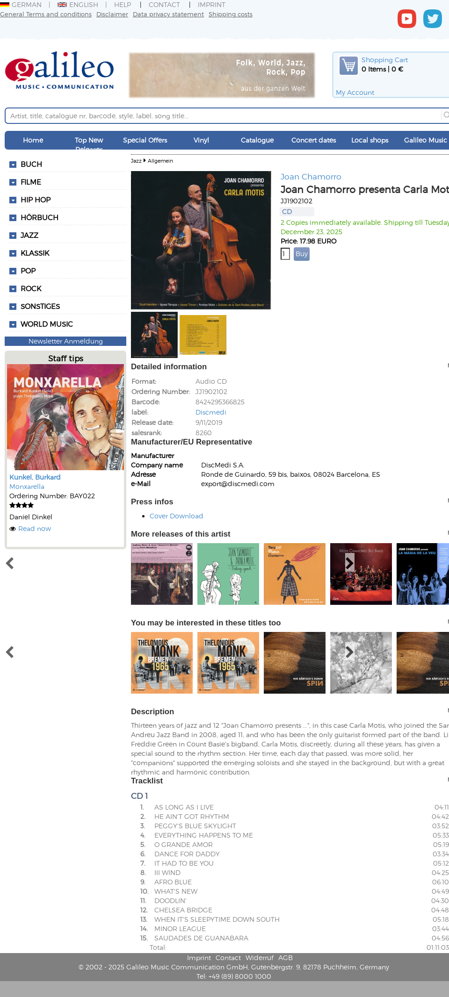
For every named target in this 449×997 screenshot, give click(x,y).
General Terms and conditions (46, 13)
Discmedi (211, 412)
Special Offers (145, 140)
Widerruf (260, 957)
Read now (34, 528)
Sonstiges (40, 306)
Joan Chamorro (311, 176)
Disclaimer (112, 13)
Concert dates (313, 140)
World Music (47, 324)
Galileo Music (425, 140)
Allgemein (160, 161)
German (21, 4)
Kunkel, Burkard (35, 477)
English (78, 4)
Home (33, 140)
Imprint (211, 4)
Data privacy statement (168, 13)
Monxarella (26, 486)
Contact (164, 4)
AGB (285, 957)
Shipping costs (231, 13)
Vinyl (201, 140)
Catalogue (257, 140)
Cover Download (176, 516)
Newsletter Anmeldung (66, 341)
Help (122, 4)
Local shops (369, 140)
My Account (355, 92)
